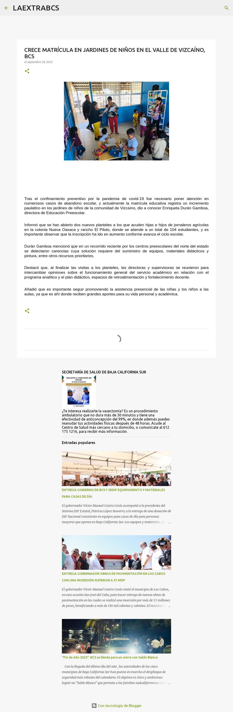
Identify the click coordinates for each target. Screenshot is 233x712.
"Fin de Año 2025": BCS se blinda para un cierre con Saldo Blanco (110, 657)
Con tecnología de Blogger (116, 706)
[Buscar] (65, 8)
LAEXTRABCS (36, 8)
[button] (27, 71)
